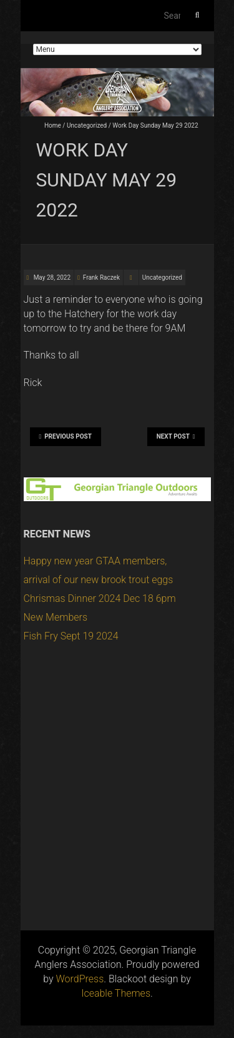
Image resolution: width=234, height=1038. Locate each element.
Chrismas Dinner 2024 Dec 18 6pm (100, 598)
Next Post (176, 436)
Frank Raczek (101, 277)
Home (52, 125)
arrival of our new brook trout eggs (98, 580)
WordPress (80, 979)
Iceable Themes (115, 993)
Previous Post (65, 436)
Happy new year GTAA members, (95, 561)
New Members (56, 617)
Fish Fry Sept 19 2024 (71, 636)
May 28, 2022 (51, 277)
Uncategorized (87, 125)
